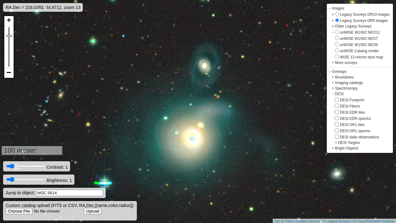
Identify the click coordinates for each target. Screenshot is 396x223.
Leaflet (301, 221)
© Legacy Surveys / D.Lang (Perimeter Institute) (359, 221)
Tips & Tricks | (285, 221)
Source (314, 221)
